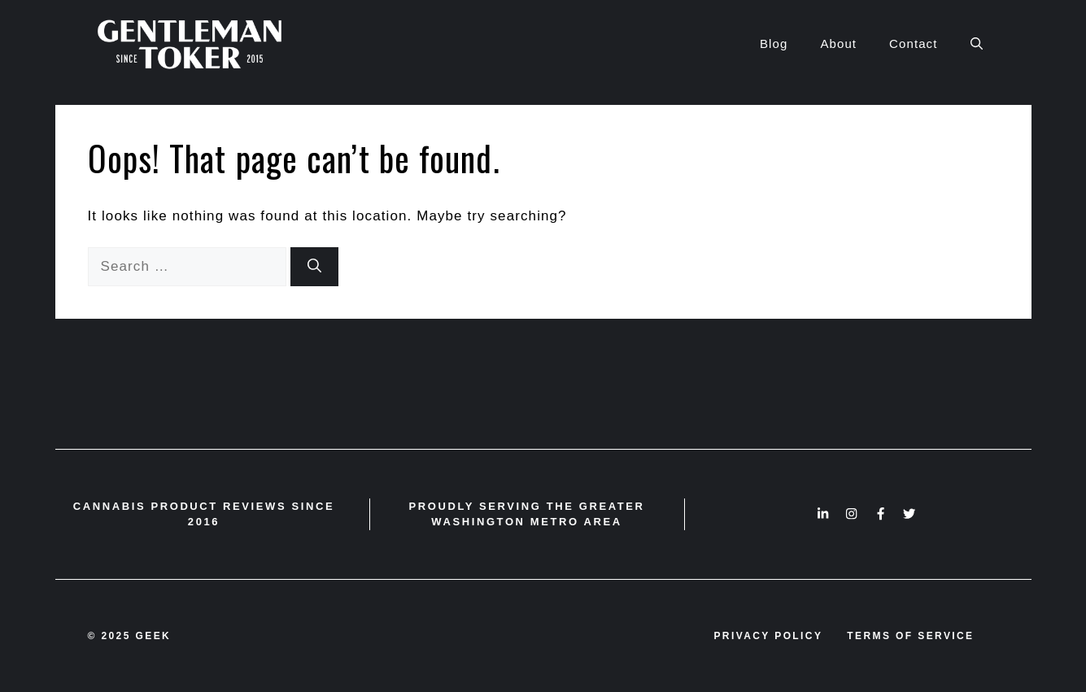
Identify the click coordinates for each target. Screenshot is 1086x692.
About (838, 43)
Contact (913, 43)
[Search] (314, 266)
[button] (976, 44)
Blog (773, 43)
